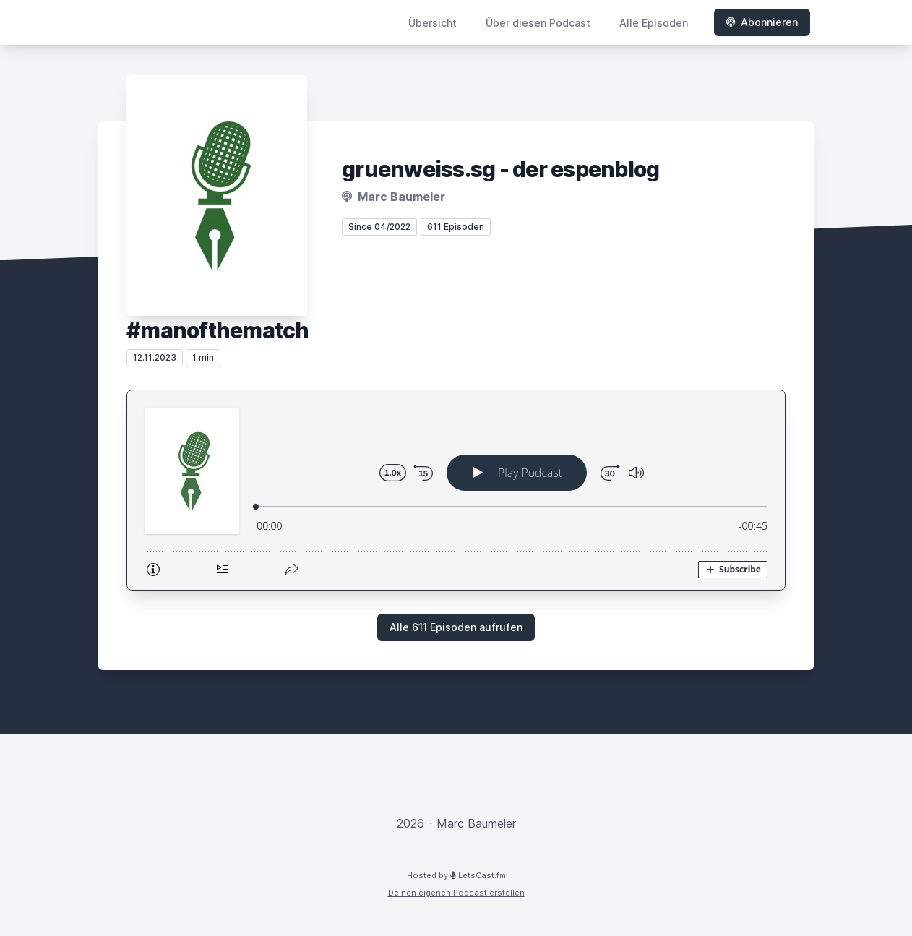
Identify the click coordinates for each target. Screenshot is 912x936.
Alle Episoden (653, 23)
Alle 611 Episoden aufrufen (456, 627)
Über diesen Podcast (538, 23)
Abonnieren (762, 22)
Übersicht (432, 23)
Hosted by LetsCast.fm (456, 875)
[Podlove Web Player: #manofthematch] (456, 490)
